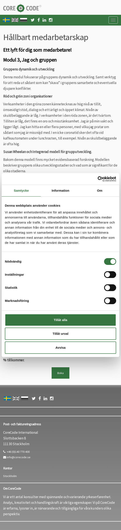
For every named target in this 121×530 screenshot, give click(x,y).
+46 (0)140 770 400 (16, 452)
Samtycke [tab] (21, 190)
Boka (60, 373)
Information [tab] (60, 190)
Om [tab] (99, 190)
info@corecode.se (16, 457)
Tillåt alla (60, 320)
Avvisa (60, 347)
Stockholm (10, 476)
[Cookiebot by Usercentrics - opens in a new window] (97, 179)
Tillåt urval (61, 333)
